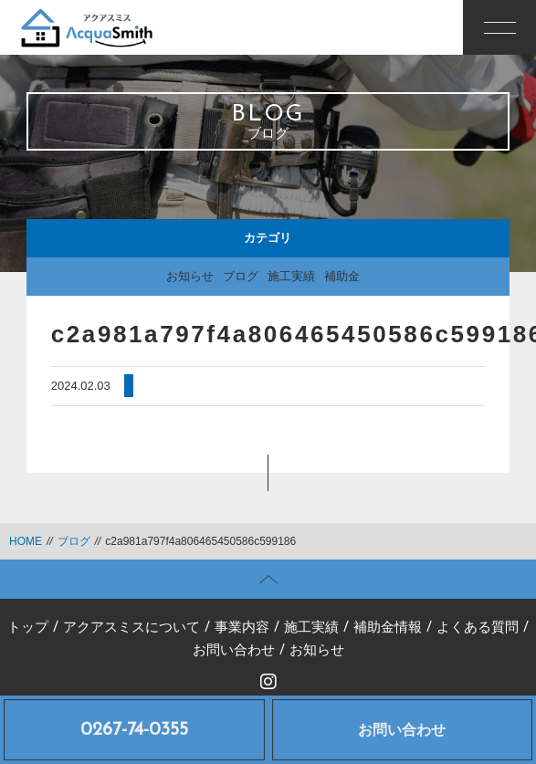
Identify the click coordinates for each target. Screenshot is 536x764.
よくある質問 (477, 628)
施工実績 (291, 276)
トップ (27, 628)
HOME (25, 541)
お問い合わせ (402, 730)
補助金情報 (387, 628)
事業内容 (242, 628)
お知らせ (190, 276)
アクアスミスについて (131, 628)
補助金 (342, 276)
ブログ (240, 276)
